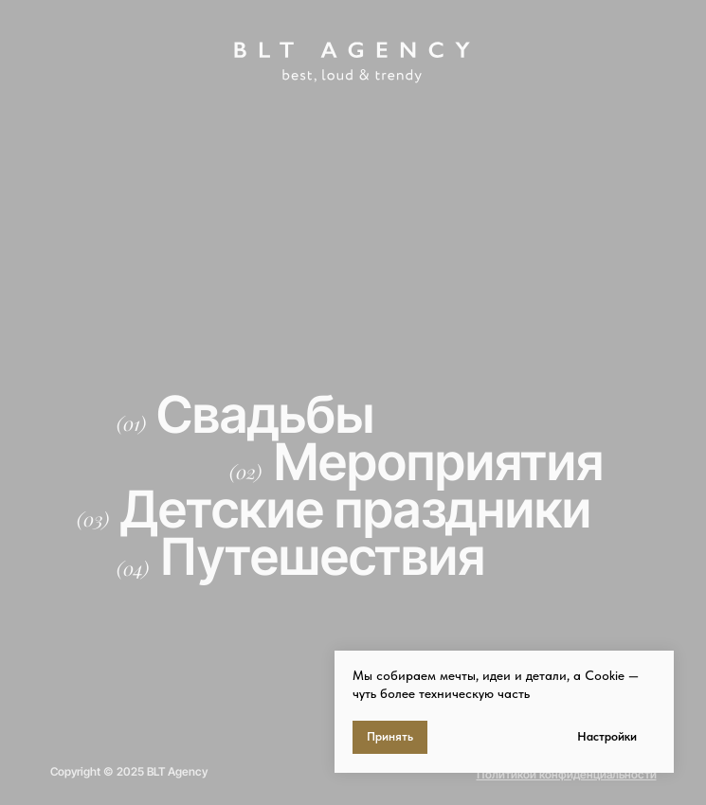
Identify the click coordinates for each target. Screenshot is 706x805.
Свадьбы (265, 414)
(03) (93, 518)
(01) (131, 423)
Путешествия (322, 556)
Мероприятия (439, 461)
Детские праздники (355, 509)
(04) (133, 568)
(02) (245, 471)
